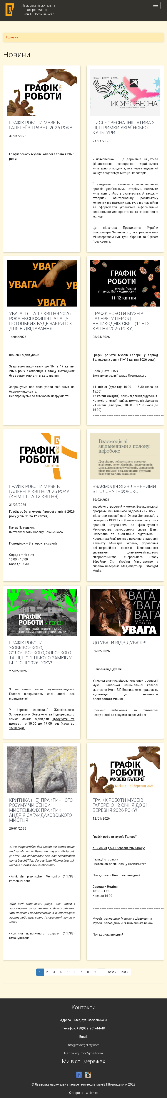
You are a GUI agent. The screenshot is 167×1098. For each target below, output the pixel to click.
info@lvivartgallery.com (83, 1045)
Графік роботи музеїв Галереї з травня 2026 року (40, 125)
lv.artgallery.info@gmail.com (83, 1053)
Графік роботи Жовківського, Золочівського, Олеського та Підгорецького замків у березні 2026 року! (40, 653)
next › (112, 972)
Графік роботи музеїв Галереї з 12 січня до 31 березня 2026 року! (120, 805)
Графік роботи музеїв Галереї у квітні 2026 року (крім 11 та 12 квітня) (39, 491)
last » (124, 972)
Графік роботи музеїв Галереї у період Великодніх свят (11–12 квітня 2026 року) (121, 321)
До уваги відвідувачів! (119, 643)
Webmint (92, 1093)
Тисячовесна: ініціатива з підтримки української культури (124, 128)
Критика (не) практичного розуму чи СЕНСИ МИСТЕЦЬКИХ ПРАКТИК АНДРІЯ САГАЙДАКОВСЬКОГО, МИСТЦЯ (41, 810)
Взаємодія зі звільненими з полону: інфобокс (124, 489)
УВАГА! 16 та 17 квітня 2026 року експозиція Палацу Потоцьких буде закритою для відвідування (41, 321)
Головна (12, 37)
